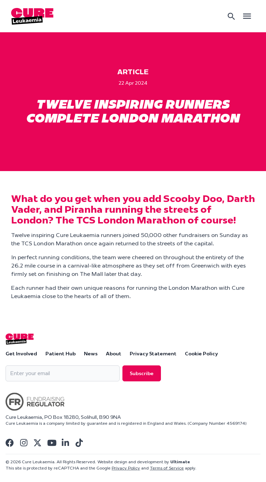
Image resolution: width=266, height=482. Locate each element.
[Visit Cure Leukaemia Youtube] (51, 442)
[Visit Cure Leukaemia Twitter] (37, 442)
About (113, 353)
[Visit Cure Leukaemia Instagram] (23, 442)
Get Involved (21, 353)
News (90, 353)
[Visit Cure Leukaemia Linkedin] (65, 442)
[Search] (231, 16)
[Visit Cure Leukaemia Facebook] (10, 442)
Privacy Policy (126, 468)
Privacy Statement (153, 353)
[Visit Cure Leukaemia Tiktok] (79, 442)
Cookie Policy (201, 353)
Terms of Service (167, 468)
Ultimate (180, 461)
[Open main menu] (247, 16)
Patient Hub (60, 353)
